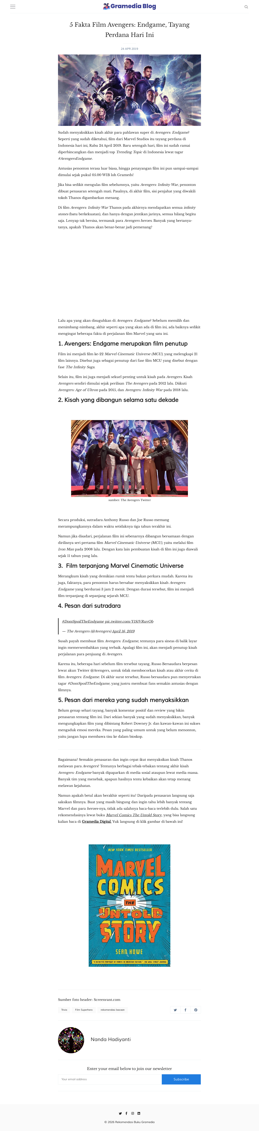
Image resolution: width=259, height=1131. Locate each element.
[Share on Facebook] (186, 1009)
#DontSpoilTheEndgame (83, 621)
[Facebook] (126, 1113)
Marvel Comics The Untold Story (134, 815)
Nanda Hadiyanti (111, 1039)
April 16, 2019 (123, 631)
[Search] (246, 6)
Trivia (64, 1009)
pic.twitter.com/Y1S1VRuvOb (129, 621)
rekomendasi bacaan (113, 1009)
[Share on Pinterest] (196, 1009)
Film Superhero (84, 1009)
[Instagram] (132, 1113)
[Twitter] (120, 1113)
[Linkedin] (138, 1113)
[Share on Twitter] (175, 1009)
